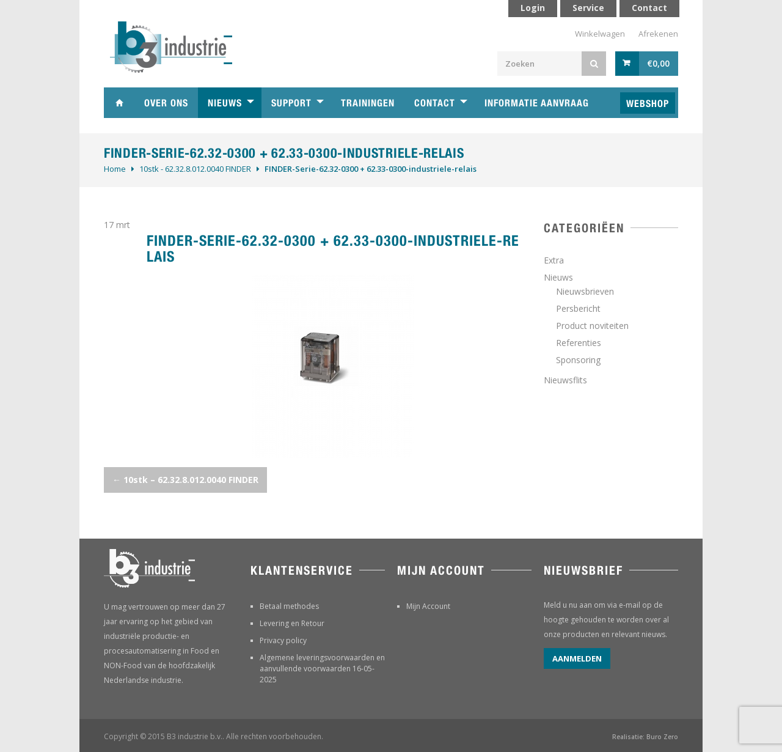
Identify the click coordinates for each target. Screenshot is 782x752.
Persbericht (578, 308)
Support (291, 103)
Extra (554, 260)
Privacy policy (283, 640)
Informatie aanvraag (536, 103)
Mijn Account (428, 606)
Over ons (166, 103)
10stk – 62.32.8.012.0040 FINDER (185, 479)
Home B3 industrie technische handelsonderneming (119, 102)
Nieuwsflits (565, 380)
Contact (434, 103)
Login (533, 7)
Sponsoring (578, 360)
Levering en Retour (292, 623)
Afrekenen (658, 33)
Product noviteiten (592, 325)
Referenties (578, 342)
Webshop (647, 103)
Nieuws (225, 103)
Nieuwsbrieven (585, 291)
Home (115, 168)
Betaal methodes (289, 606)
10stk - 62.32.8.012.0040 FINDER (195, 168)
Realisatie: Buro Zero (645, 736)
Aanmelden (577, 658)
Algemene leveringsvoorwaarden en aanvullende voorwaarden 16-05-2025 (322, 668)
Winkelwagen (600, 33)
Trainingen (368, 103)
